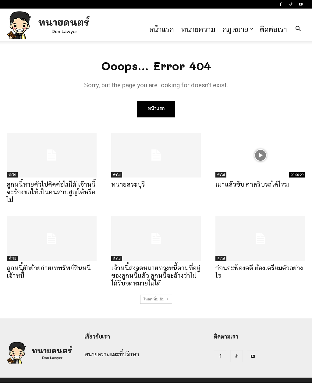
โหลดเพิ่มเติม (156, 300)
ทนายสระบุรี (128, 185)
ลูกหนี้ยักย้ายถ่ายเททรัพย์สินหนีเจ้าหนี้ (49, 273)
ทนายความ (198, 29)
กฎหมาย (238, 29)
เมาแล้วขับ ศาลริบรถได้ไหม (252, 185)
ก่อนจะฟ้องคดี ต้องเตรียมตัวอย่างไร (259, 273)
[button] (298, 29)
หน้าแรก (161, 29)
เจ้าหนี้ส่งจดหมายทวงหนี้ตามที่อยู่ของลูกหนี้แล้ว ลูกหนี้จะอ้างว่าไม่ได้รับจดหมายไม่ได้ (155, 276)
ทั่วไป (12, 176)
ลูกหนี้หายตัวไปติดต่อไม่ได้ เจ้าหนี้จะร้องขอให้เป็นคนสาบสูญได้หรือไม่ (51, 193)
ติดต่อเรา (273, 29)
